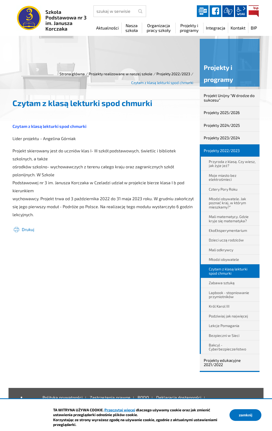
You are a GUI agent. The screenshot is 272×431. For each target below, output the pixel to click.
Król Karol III (219, 306)
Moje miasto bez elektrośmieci (222, 177)
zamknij (245, 415)
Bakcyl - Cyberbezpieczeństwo (227, 347)
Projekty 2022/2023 (173, 74)
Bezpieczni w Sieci (224, 335)
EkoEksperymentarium (228, 230)
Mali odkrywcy (221, 250)
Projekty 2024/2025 (222, 125)
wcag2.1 (241, 11)
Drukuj (28, 229)
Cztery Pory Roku (223, 189)
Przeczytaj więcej (119, 410)
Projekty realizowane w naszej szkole (120, 74)
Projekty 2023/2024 (222, 137)
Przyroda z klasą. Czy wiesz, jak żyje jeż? (232, 163)
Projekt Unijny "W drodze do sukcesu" (229, 97)
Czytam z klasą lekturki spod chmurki (228, 271)
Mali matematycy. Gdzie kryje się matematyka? (229, 218)
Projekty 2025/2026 (222, 112)
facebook (215, 11)
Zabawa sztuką (222, 283)
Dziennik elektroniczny (203, 11)
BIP (254, 11)
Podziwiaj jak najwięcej (228, 316)
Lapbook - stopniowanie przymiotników (229, 294)
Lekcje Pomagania (224, 325)
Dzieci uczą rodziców (226, 240)
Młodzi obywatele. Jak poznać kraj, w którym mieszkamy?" (227, 202)
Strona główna (72, 74)
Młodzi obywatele (224, 259)
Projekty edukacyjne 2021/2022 (222, 362)
